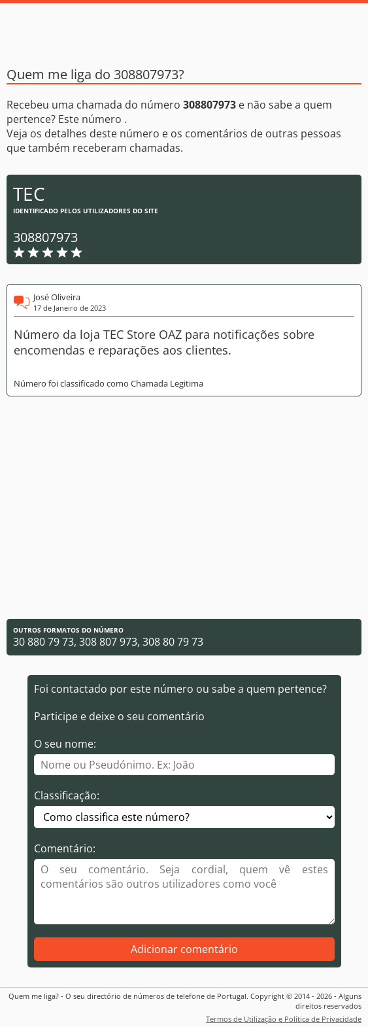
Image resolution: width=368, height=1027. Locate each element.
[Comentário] (184, 891)
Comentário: (64, 848)
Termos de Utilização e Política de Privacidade (283, 1019)
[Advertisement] (184, 507)
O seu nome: (65, 744)
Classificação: (66, 795)
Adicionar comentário (184, 949)
